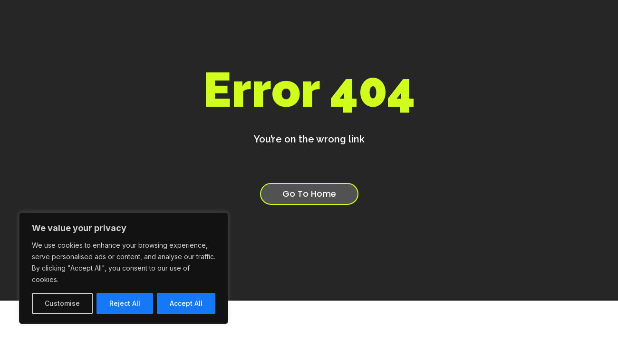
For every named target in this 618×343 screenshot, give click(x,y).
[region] (123, 268)
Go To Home (309, 195)
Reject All (124, 303)
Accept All (186, 303)
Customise (62, 303)
